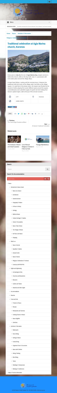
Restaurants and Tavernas (19, 311)
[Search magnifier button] (48, 178)
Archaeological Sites (17, 272)
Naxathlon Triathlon (17, 249)
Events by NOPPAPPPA (18, 264)
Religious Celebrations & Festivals (17, 38)
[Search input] (25, 178)
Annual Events (16, 253)
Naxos (14, 33)
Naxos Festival (16, 257)
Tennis (14, 361)
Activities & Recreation (24, 33)
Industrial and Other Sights (19, 288)
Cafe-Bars (15, 322)
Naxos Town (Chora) (17, 226)
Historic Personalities (18, 222)
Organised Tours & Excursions (20, 345)
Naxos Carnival (16, 245)
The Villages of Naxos (18, 230)
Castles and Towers (17, 284)
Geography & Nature (17, 202)
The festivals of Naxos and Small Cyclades (14, 146)
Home (8, 33)
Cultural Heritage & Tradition (19, 218)
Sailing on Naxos (17, 338)
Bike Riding (15, 357)
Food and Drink (14, 299)
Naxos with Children (17, 349)
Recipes (15, 307)
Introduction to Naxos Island (17, 187)
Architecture (15, 195)
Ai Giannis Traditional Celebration (38, 125)
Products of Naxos (17, 303)
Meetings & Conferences (18, 369)
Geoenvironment (16, 199)
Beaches (13, 295)
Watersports (15, 330)
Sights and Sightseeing (16, 268)
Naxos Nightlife (16, 318)
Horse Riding (16, 334)
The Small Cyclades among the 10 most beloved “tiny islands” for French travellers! (33, 26)
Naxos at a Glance (17, 191)
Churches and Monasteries (19, 276)
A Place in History (17, 206)
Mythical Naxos (16, 214)
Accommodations (15, 291)
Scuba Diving (16, 342)
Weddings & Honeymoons (19, 365)
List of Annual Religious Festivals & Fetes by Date (28, 147)
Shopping (15, 238)
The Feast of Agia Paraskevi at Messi (18, 121)
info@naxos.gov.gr (41, 390)
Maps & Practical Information (15, 373)
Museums (15, 280)
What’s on (13, 241)
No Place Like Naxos (17, 234)
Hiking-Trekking (16, 353)
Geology (15, 210)
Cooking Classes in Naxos (19, 315)
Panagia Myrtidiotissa (42, 145)
